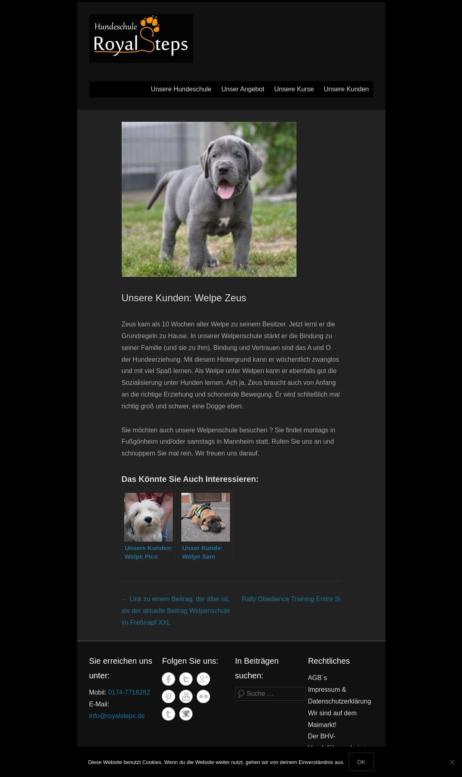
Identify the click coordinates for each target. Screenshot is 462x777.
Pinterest (168, 696)
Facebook (168, 679)
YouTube (186, 696)
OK (361, 762)
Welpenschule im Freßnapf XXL (176, 611)
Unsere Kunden (346, 89)
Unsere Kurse (294, 89)
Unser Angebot (242, 89)
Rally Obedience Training (291, 599)
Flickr (203, 696)
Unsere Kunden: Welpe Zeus (184, 297)
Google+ (203, 679)
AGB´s (317, 677)
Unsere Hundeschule (181, 89)
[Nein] (452, 762)
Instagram (186, 714)
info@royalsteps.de (117, 715)
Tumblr (168, 714)
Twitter (186, 679)
